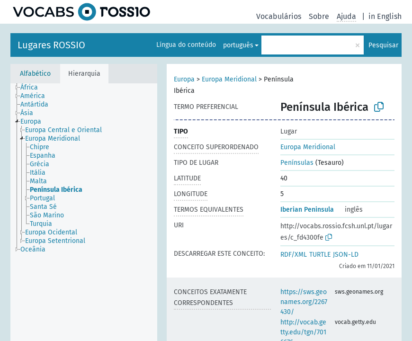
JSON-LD (345, 255)
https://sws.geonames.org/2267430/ (303, 302)
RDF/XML (293, 255)
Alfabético (35, 74)
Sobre (319, 16)
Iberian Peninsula (307, 210)
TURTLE (320, 255)
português (238, 45)
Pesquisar (383, 45)
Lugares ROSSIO (51, 45)
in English (385, 16)
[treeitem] (33, 87)
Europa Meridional (229, 79)
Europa (184, 79)
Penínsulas (296, 163)
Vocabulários (278, 16)
